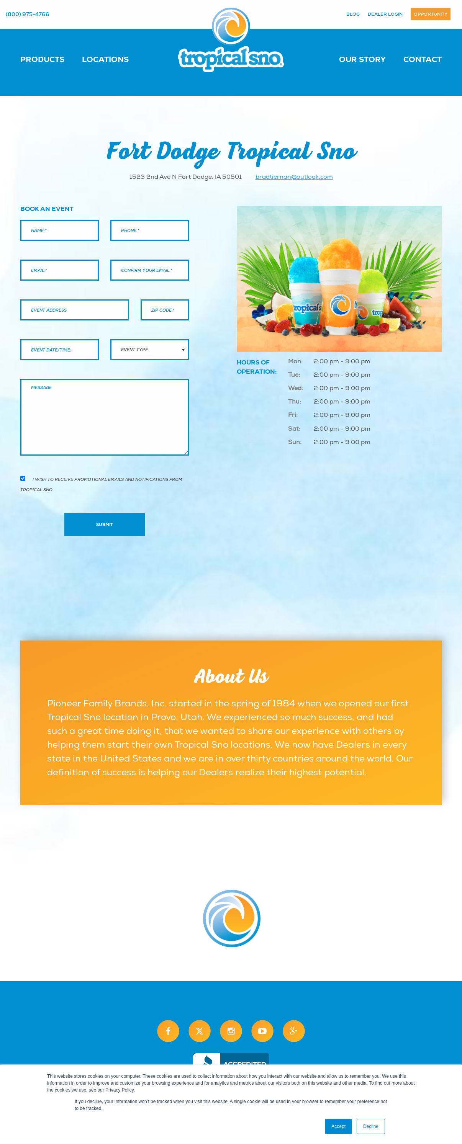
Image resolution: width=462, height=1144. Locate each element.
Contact (422, 59)
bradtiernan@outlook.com (294, 177)
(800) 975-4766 (27, 14)
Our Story (362, 59)
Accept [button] (338, 1126)
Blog (353, 14)
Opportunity (430, 14)
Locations (105, 59)
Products (42, 59)
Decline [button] (370, 1126)
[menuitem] (50, 59)
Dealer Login (385, 14)
